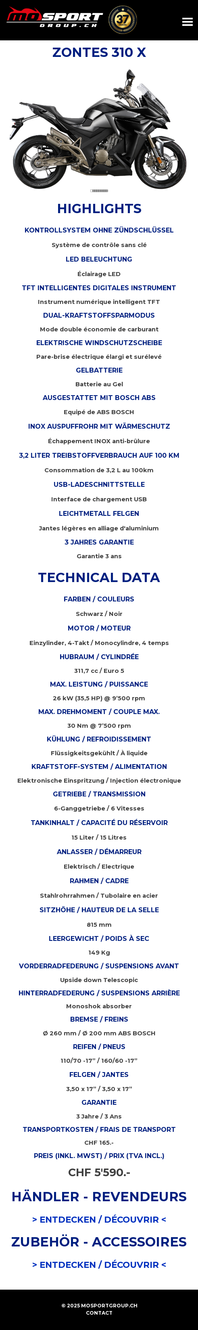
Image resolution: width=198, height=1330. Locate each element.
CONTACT (99, 1313)
